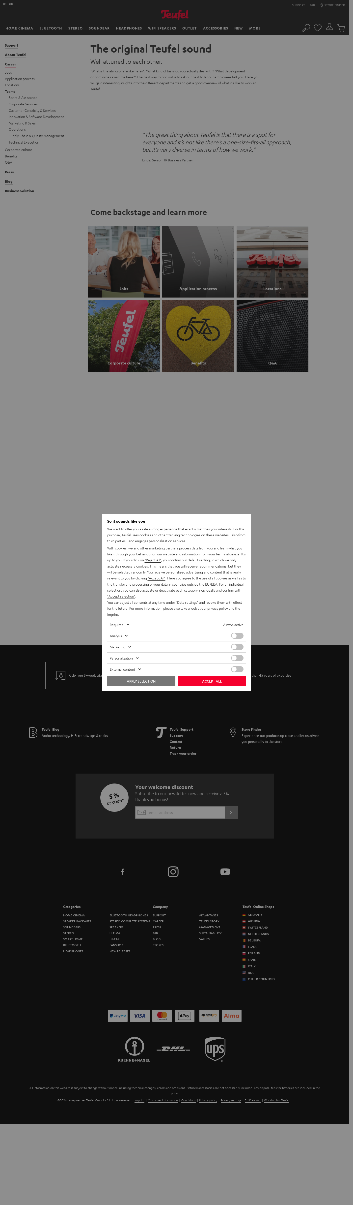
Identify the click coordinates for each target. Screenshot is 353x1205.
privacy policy (217, 608)
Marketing (117, 646)
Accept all (212, 680)
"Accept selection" (121, 596)
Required (117, 624)
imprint (112, 614)
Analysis (116, 635)
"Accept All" (156, 578)
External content (122, 668)
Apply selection (141, 680)
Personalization (121, 657)
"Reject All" (153, 560)
